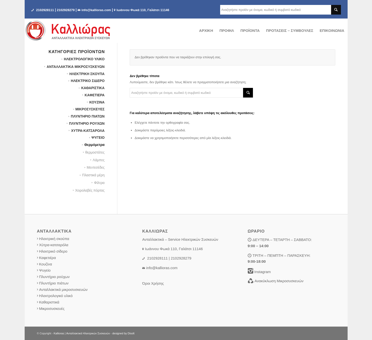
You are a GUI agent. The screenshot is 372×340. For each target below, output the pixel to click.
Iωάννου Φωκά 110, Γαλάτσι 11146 (143, 10)
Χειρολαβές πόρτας (90, 190)
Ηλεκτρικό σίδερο (53, 251)
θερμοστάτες (95, 152)
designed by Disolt (123, 333)
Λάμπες (99, 160)
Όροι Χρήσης (153, 283)
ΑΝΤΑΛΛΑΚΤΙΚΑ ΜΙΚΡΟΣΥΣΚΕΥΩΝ (76, 67)
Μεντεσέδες (96, 167)
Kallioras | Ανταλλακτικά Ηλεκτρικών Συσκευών (82, 333)
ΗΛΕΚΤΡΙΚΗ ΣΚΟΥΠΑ (87, 74)
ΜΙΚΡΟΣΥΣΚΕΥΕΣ (90, 109)
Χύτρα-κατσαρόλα (54, 245)
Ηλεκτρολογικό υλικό (56, 296)
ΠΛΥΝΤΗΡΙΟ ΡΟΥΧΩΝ (87, 123)
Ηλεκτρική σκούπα (54, 239)
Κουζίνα (45, 264)
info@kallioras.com (96, 10)
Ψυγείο (45, 270)
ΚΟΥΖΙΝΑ (97, 102)
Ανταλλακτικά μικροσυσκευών (63, 289)
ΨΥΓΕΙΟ (98, 138)
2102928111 (45, 10)
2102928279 (66, 10)
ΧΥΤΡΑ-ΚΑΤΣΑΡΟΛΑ (88, 131)
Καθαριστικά (49, 302)
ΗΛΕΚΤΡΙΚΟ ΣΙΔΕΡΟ (88, 81)
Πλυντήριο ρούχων (54, 277)
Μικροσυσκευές (52, 308)
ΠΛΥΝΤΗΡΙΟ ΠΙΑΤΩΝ (88, 116)
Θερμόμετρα (94, 145)
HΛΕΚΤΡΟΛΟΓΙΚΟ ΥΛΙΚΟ (84, 59)
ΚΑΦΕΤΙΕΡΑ (95, 95)
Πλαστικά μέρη (93, 175)
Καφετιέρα (47, 258)
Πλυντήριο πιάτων (54, 283)
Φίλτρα (99, 183)
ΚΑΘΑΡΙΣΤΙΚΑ (93, 88)
